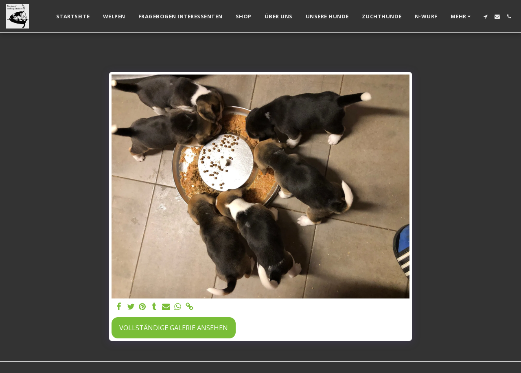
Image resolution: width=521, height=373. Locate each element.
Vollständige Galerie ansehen (173, 327)
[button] (485, 16)
